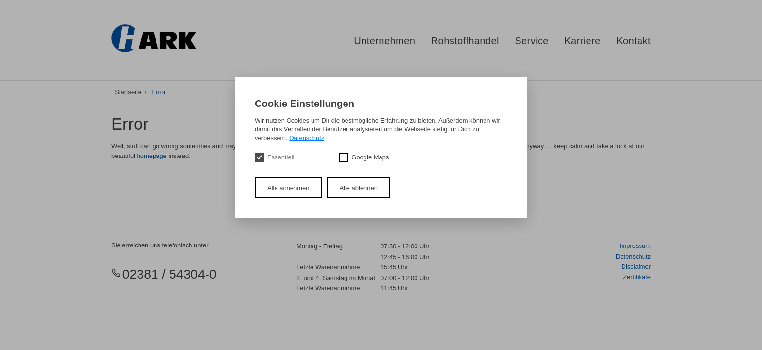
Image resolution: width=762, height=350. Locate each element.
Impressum (635, 245)
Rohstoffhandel (465, 40)
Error (159, 92)
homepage (152, 155)
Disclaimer (636, 266)
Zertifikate (637, 276)
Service (532, 40)
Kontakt (633, 40)
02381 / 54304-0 (164, 274)
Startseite (128, 92)
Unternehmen (384, 40)
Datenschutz (633, 256)
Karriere (582, 40)
